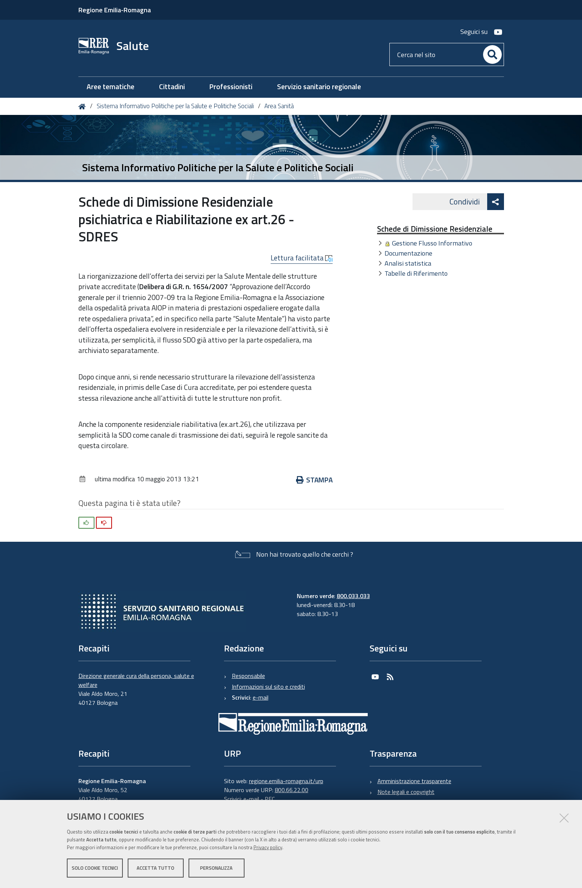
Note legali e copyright (406, 791)
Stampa (314, 479)
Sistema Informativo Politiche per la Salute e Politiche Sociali (175, 106)
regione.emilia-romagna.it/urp (286, 780)
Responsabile (248, 675)
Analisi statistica (408, 263)
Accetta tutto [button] (155, 868)
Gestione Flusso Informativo (432, 243)
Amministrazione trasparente (414, 780)
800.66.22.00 (291, 789)
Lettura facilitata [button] (302, 258)
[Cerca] (492, 54)
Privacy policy (267, 848)
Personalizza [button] (216, 868)
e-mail (260, 697)
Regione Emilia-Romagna (114, 10)
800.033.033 (353, 595)
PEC (270, 798)
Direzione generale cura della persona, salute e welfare (136, 680)
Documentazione (408, 253)
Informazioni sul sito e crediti (268, 686)
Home (83, 106)
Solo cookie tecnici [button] (95, 868)
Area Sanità (279, 106)
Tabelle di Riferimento (416, 273)
